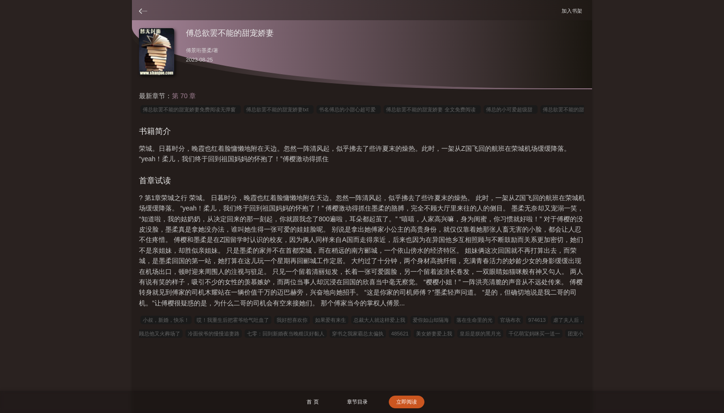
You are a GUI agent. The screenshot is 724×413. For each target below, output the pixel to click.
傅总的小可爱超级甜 (510, 109)
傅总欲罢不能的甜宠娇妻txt (278, 109)
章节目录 (357, 402)
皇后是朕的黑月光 (480, 333)
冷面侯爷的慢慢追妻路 (213, 333)
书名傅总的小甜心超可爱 (348, 109)
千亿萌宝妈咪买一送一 (534, 333)
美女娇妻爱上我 (434, 333)
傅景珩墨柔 (199, 50)
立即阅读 (406, 402)
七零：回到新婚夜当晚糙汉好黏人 (285, 333)
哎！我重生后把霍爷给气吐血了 (233, 320)
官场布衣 (510, 320)
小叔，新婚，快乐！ (166, 320)
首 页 (312, 402)
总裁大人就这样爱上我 (379, 320)
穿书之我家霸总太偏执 (358, 333)
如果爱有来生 (330, 320)
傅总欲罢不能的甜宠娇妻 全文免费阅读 (432, 109)
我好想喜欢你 (292, 320)
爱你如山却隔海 (431, 320)
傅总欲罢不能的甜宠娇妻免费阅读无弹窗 (191, 109)
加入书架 (573, 10)
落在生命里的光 (474, 320)
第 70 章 (184, 96)
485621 (399, 333)
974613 (537, 320)
